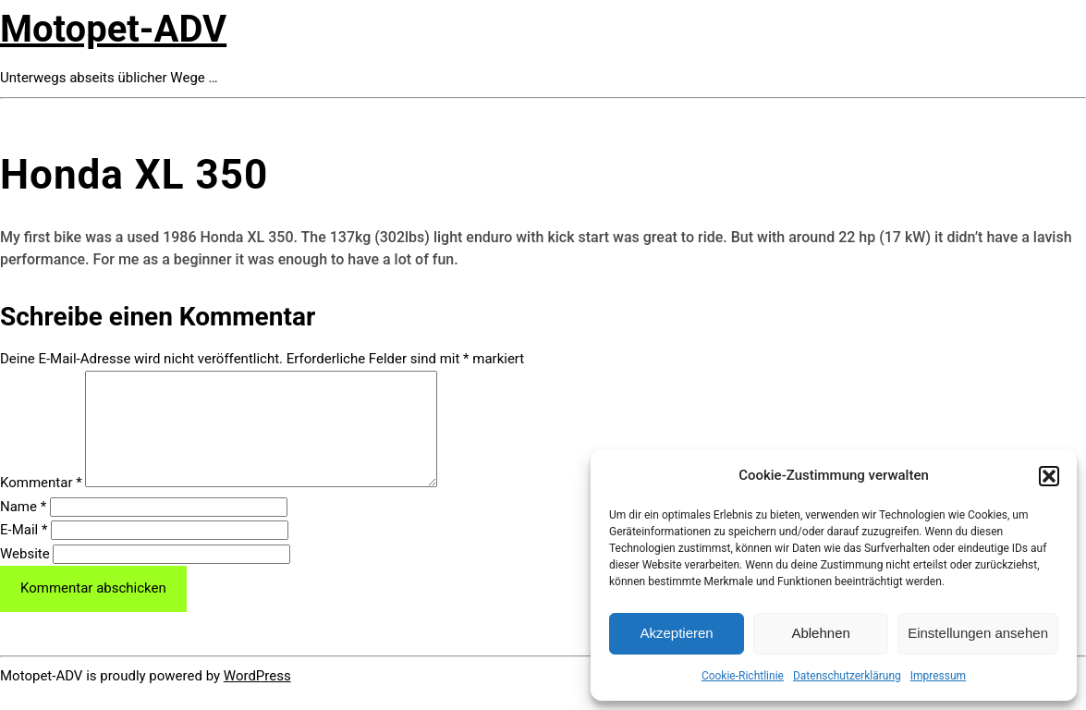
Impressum (938, 675)
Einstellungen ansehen (978, 633)
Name (23, 528)
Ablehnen (820, 633)
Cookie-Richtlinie (743, 675)
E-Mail (23, 552)
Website (25, 576)
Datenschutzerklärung (847, 675)
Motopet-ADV (113, 29)
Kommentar (41, 504)
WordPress (257, 698)
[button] (1049, 476)
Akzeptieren (676, 633)
